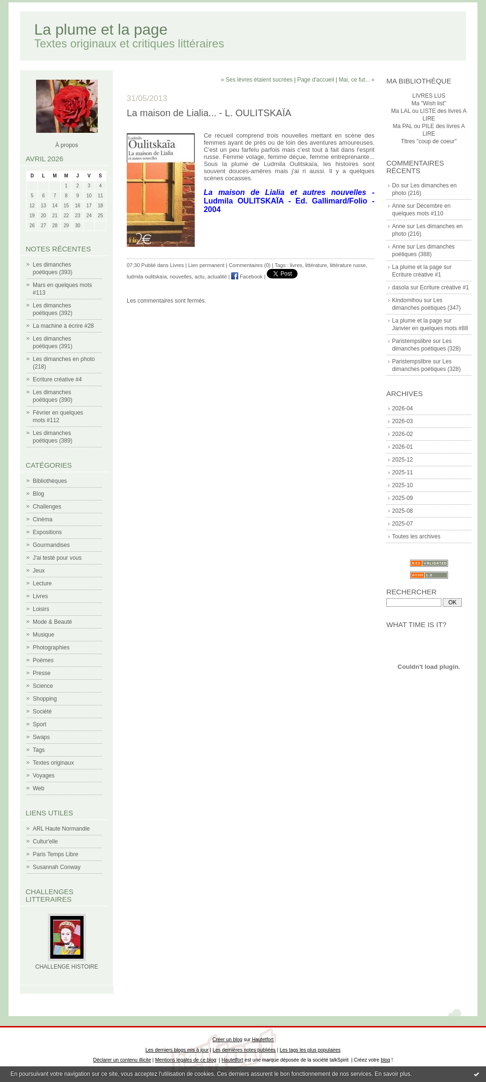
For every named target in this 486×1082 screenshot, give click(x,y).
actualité (217, 276)
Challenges (47, 506)
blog (385, 1060)
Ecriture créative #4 (57, 379)
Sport (40, 724)
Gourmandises (51, 545)
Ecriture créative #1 (416, 274)
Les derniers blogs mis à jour (177, 1050)
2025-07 (402, 523)
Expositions (47, 532)
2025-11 (402, 472)
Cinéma (42, 519)
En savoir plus (392, 1074)
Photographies (51, 647)
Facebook (246, 276)
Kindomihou (407, 300)
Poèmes (43, 660)
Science (43, 686)
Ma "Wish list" (428, 103)
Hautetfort (263, 1039)
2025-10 (402, 485)
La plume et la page (101, 29)
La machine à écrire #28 (63, 326)
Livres (40, 596)
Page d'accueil (315, 79)
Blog (38, 493)
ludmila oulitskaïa (147, 276)
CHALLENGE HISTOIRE (66, 966)
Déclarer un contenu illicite (122, 1060)
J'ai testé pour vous (57, 558)
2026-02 (402, 434)
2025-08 (402, 511)
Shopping (45, 698)
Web (38, 788)
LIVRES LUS (428, 95)
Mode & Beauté (52, 622)
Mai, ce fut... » (356, 79)
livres (296, 265)
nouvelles (181, 276)
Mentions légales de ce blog (185, 1060)
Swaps (41, 737)
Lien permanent (206, 265)
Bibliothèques (50, 481)
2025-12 (402, 459)
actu (200, 276)
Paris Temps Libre (55, 854)
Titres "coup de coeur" (429, 141)
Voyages (44, 775)
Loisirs (41, 609)
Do (395, 185)
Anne (398, 206)
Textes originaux (53, 762)
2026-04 (402, 408)
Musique (43, 634)
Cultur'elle (45, 841)
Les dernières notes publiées (244, 1050)
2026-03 (402, 421)
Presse (41, 673)
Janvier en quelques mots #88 (430, 328)
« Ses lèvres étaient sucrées (257, 79)
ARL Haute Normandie (61, 828)
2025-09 (402, 498)
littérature (316, 265)
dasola (400, 287)
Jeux (39, 570)
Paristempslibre (411, 341)
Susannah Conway (57, 867)
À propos (66, 145)
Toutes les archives (416, 536)
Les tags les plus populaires (310, 1050)
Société (42, 711)
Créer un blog (228, 1039)
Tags (39, 750)
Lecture (42, 583)
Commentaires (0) (250, 265)
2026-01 (402, 447)
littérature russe (348, 265)
